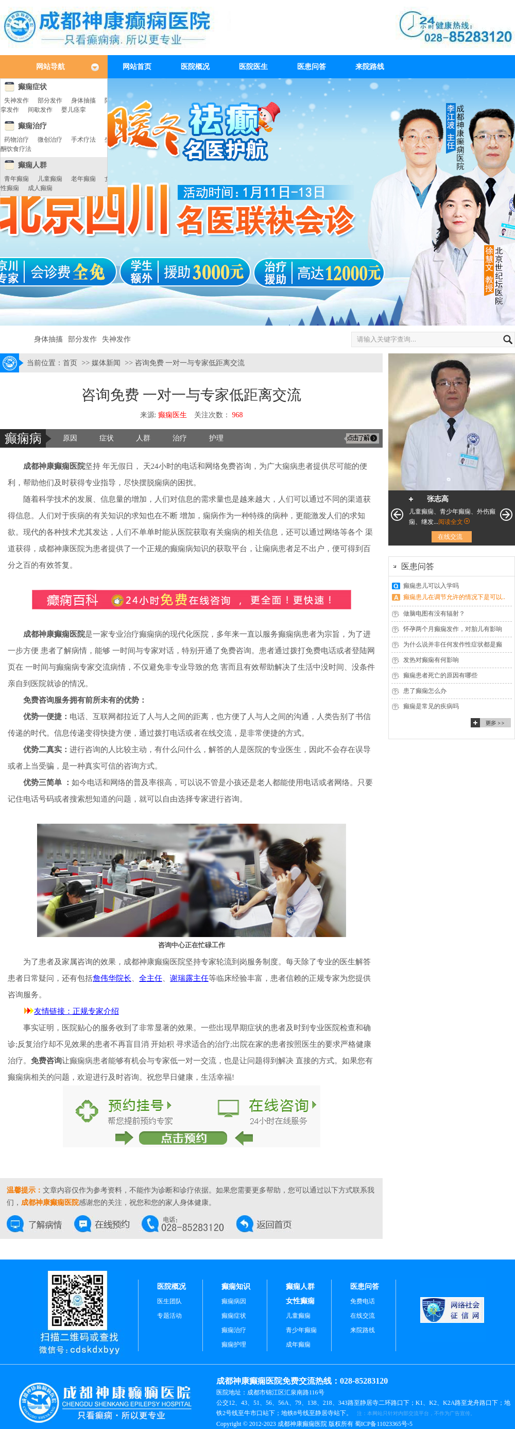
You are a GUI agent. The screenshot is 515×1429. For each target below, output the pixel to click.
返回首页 (270, 1223)
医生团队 (169, 1301)
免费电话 (362, 1301)
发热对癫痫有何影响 (431, 660)
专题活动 (169, 1315)
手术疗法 (83, 139)
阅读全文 (450, 521)
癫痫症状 (32, 87)
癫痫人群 (32, 165)
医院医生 (253, 67)
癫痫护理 (233, 1344)
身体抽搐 (83, 100)
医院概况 (195, 67)
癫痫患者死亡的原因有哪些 (440, 675)
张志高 (438, 499)
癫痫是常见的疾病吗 (431, 706)
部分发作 (50, 100)
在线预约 (108, 1223)
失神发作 (16, 100)
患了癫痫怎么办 (425, 690)
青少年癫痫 (301, 1330)
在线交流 (40, 1223)
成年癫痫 (298, 1344)
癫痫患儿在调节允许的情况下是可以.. (454, 597)
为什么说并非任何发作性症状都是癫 (452, 644)
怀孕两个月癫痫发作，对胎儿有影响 (452, 629)
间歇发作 (40, 109)
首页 (70, 363)
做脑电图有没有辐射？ (434, 613)
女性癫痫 (300, 1301)
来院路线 (369, 67)
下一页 (506, 514)
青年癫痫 (16, 178)
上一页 (397, 514)
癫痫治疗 (32, 126)
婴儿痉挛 (73, 109)
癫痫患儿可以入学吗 (431, 585)
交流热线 (189, 1223)
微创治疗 (50, 139)
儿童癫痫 (50, 178)
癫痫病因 (233, 1301)
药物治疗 (16, 139)
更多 (491, 722)
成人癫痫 (40, 188)
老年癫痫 (83, 178)
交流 (361, 438)
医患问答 (311, 67)
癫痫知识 (235, 1286)
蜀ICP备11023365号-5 (384, 1423)
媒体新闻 (106, 363)
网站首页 (137, 67)
